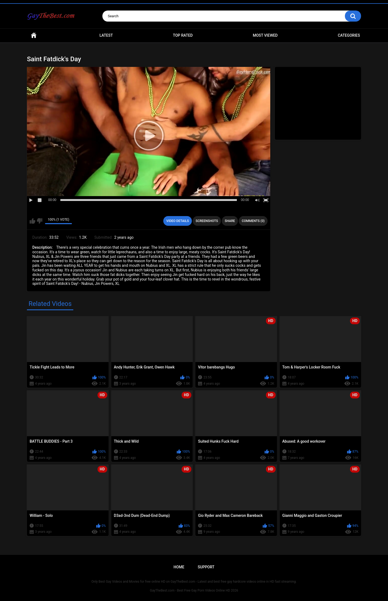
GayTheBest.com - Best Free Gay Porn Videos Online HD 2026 (194, 590)
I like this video (32, 221)
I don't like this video (39, 221)
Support (206, 567)
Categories (349, 35)
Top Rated (183, 35)
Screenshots (207, 221)
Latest (106, 35)
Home (33, 35)
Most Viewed (265, 35)
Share (230, 221)
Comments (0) (253, 221)
